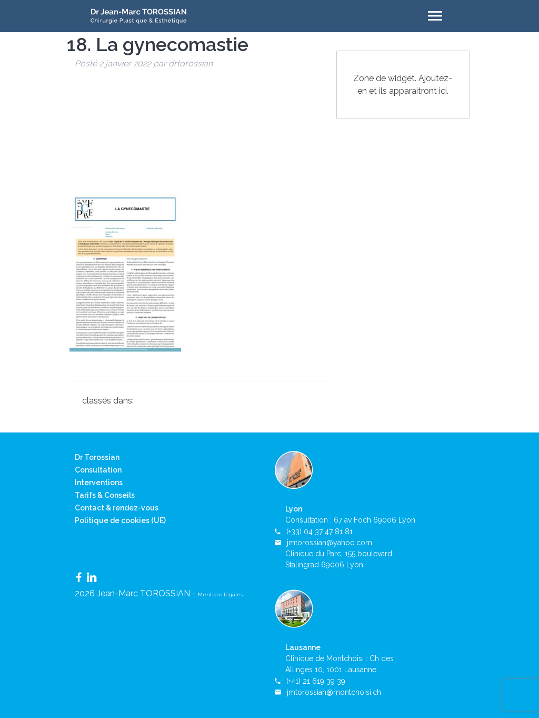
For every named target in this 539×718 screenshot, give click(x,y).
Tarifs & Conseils (105, 495)
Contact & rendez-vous (116, 508)
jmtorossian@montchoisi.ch (334, 692)
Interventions (99, 482)
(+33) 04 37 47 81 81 (319, 531)
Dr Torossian (97, 457)
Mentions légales (220, 594)
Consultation (98, 470)
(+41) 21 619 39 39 (315, 681)
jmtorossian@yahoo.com (329, 542)
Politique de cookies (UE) (120, 520)
